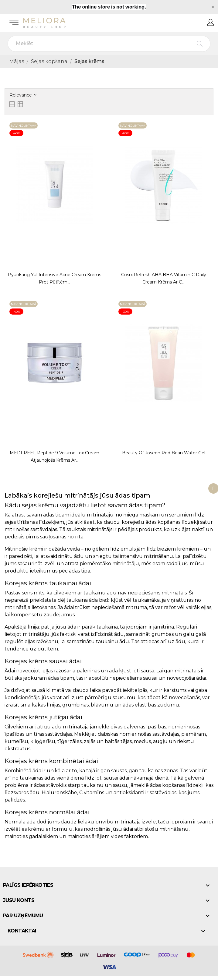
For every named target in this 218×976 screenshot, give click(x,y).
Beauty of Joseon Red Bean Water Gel (163, 453)
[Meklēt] (109, 44)
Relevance (22, 95)
